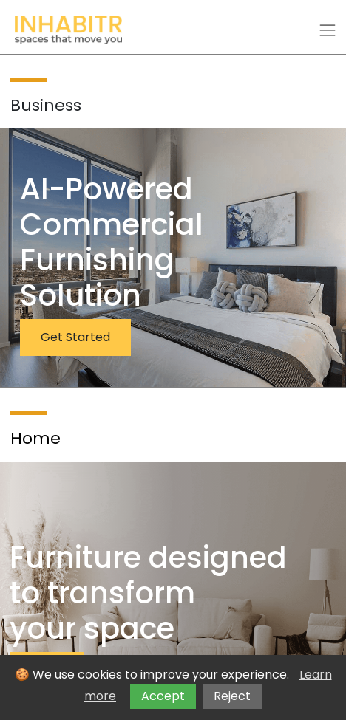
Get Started (75, 337)
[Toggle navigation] (327, 30)
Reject (232, 696)
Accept (163, 696)
